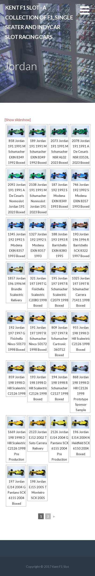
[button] (87, 13)
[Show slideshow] (18, 120)
